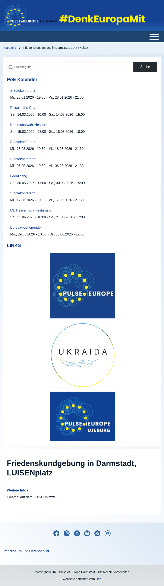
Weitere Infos (17, 490)
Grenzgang (18, 176)
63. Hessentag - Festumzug (31, 210)
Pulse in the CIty (22, 108)
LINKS (14, 245)
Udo (98, 579)
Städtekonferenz (22, 90)
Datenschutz (39, 551)
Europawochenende (25, 227)
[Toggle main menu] (82, 36)
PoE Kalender (22, 79)
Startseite (9, 47)
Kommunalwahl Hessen (28, 125)
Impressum (12, 551)
